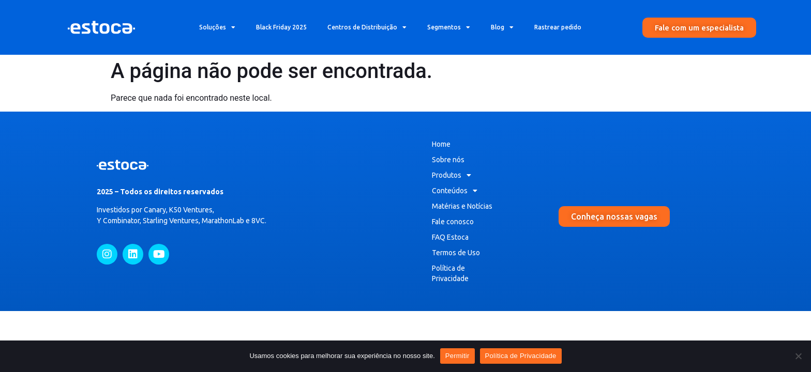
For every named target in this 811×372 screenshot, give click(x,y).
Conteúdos (454, 190)
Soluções (217, 27)
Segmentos (448, 27)
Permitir (457, 356)
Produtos (451, 175)
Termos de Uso (456, 253)
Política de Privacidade (450, 273)
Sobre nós (448, 160)
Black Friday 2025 (281, 27)
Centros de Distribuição (367, 27)
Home (441, 144)
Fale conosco (453, 222)
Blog (502, 27)
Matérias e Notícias (462, 206)
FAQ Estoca (450, 237)
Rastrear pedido (557, 27)
